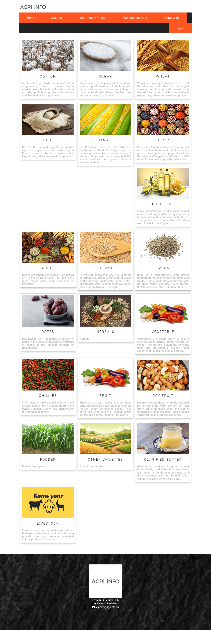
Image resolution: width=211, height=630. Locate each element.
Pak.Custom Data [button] (136, 17)
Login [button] (180, 28)
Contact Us (171, 17)
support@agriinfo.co (107, 607)
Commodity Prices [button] (94, 17)
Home (31, 17)
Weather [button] (58, 17)
